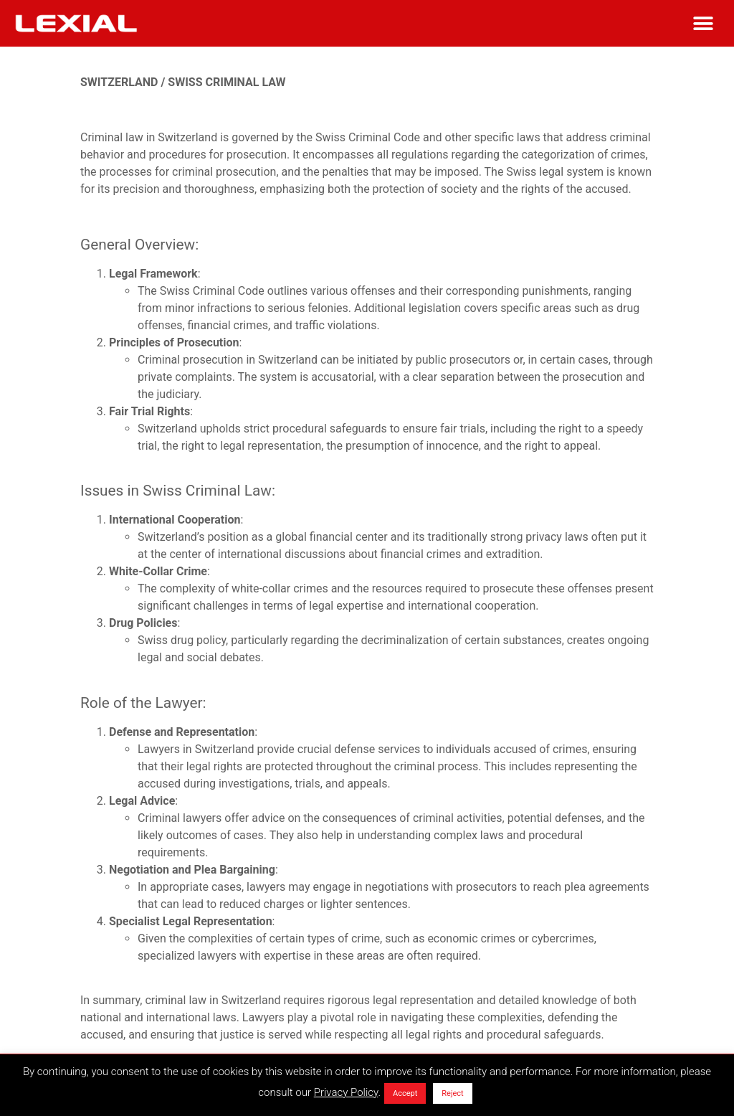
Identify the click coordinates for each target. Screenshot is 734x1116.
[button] (703, 23)
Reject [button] (452, 1093)
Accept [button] (405, 1093)
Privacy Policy (346, 1092)
